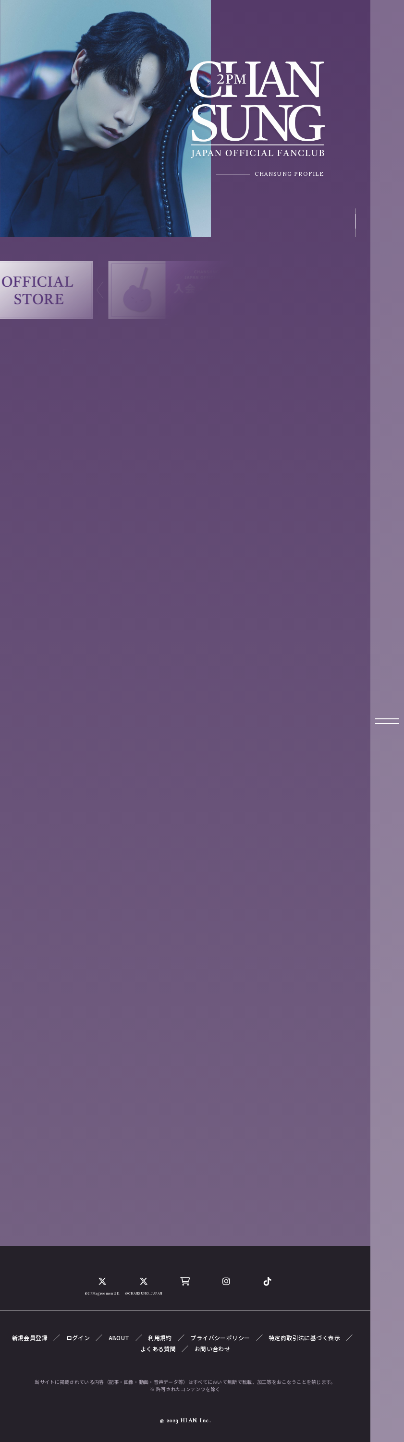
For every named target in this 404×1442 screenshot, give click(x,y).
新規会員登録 (30, 1337)
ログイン (78, 1337)
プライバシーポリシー (220, 1337)
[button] (100, 290)
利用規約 (160, 1337)
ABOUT (119, 1337)
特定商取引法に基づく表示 (304, 1337)
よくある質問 (158, 1349)
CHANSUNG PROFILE (287, 177)
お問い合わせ (213, 1349)
